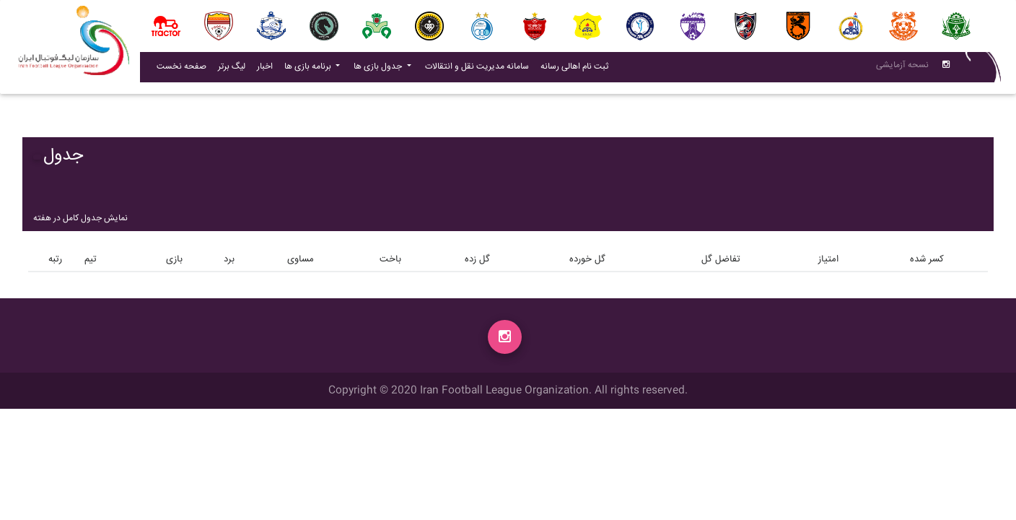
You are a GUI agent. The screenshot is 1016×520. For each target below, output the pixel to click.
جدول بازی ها (379, 70)
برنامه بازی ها (308, 70)
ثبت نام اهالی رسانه (577, 69)
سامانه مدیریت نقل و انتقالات (480, 69)
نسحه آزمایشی (902, 68)
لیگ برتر (231, 70)
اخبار (268, 69)
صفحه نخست (181, 70)
